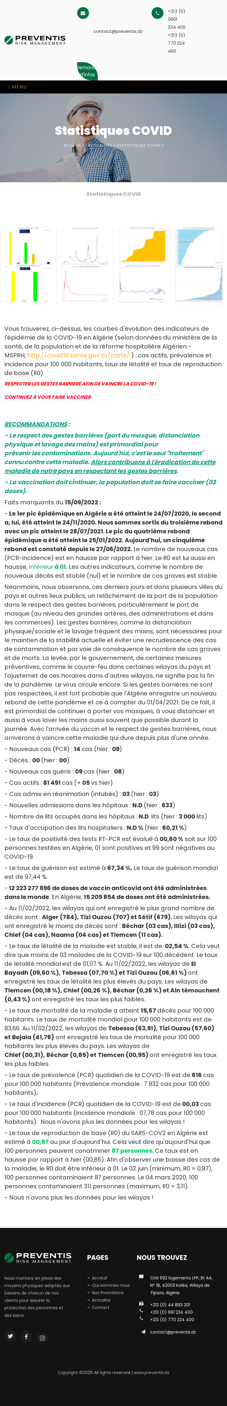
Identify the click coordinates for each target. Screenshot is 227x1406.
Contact (98, 1307)
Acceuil (74, 145)
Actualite (99, 1300)
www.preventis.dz (151, 1373)
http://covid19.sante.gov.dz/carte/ (78, 355)
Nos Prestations (105, 1293)
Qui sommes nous (108, 1285)
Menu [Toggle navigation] (17, 86)
